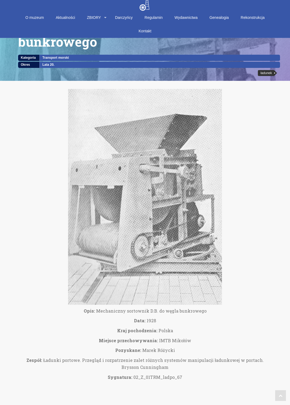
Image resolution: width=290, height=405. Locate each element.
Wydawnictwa (185, 17)
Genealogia (219, 17)
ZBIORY (94, 17)
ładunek (266, 73)
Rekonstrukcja (253, 17)
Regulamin (153, 17)
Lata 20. (48, 65)
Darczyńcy (124, 17)
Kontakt (145, 31)
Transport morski (55, 58)
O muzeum (34, 17)
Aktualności (65, 17)
